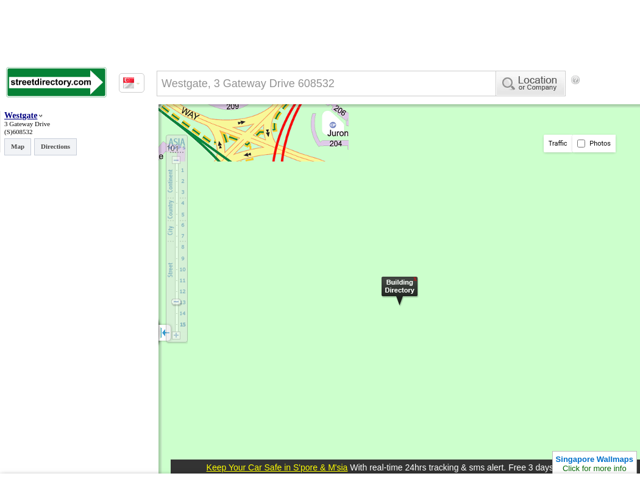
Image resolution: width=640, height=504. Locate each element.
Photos (594, 143)
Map (17, 146)
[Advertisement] (207, 129)
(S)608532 (18, 131)
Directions (55, 146)
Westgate (20, 115)
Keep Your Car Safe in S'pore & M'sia (277, 467)
